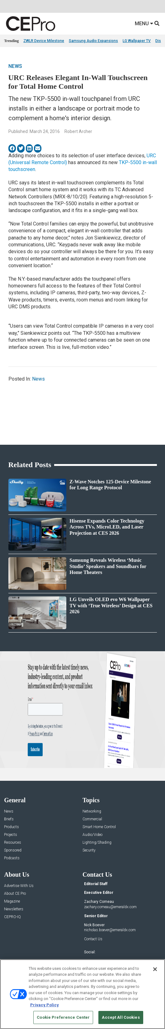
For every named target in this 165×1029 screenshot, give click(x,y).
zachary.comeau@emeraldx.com (110, 907)
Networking (91, 811)
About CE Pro (15, 894)
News (15, 66)
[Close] (155, 969)
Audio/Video (92, 835)
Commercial (92, 819)
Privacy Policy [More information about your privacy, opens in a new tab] (44, 1005)
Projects (10, 835)
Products (11, 827)
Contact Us (93, 939)
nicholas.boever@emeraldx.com (110, 930)
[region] (82, 994)
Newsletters (13, 909)
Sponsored (12, 850)
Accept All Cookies (120, 1017)
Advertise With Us (19, 886)
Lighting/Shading (96, 843)
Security (89, 850)
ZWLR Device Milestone (43, 41)
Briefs (9, 819)
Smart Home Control (99, 827)
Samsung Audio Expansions (93, 41)
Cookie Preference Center (63, 1017)
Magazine (12, 901)
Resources (12, 843)
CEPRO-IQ (12, 917)
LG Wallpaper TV (137, 41)
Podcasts (12, 858)
